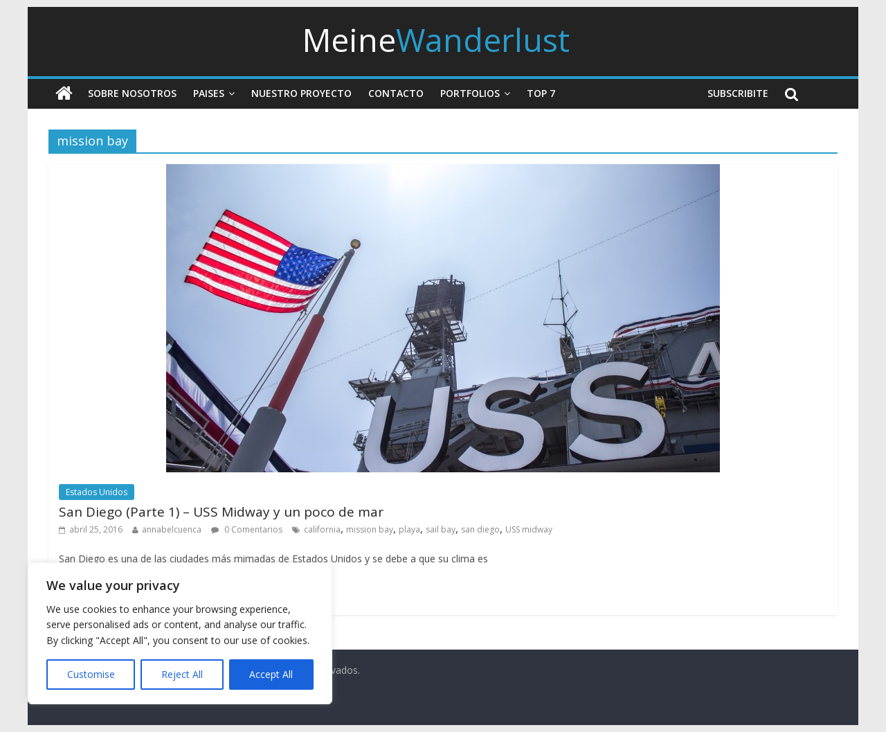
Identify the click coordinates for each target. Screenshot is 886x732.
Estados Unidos (96, 492)
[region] (180, 633)
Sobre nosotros (132, 93)
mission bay (369, 529)
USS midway (528, 529)
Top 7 (541, 93)
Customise (91, 674)
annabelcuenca (171, 529)
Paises (208, 93)
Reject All (182, 674)
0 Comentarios (246, 529)
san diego (480, 529)
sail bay (440, 529)
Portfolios (470, 93)
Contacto (396, 93)
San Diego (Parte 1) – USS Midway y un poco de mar (221, 512)
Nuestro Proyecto (301, 93)
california (322, 529)
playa (409, 529)
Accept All (271, 674)
